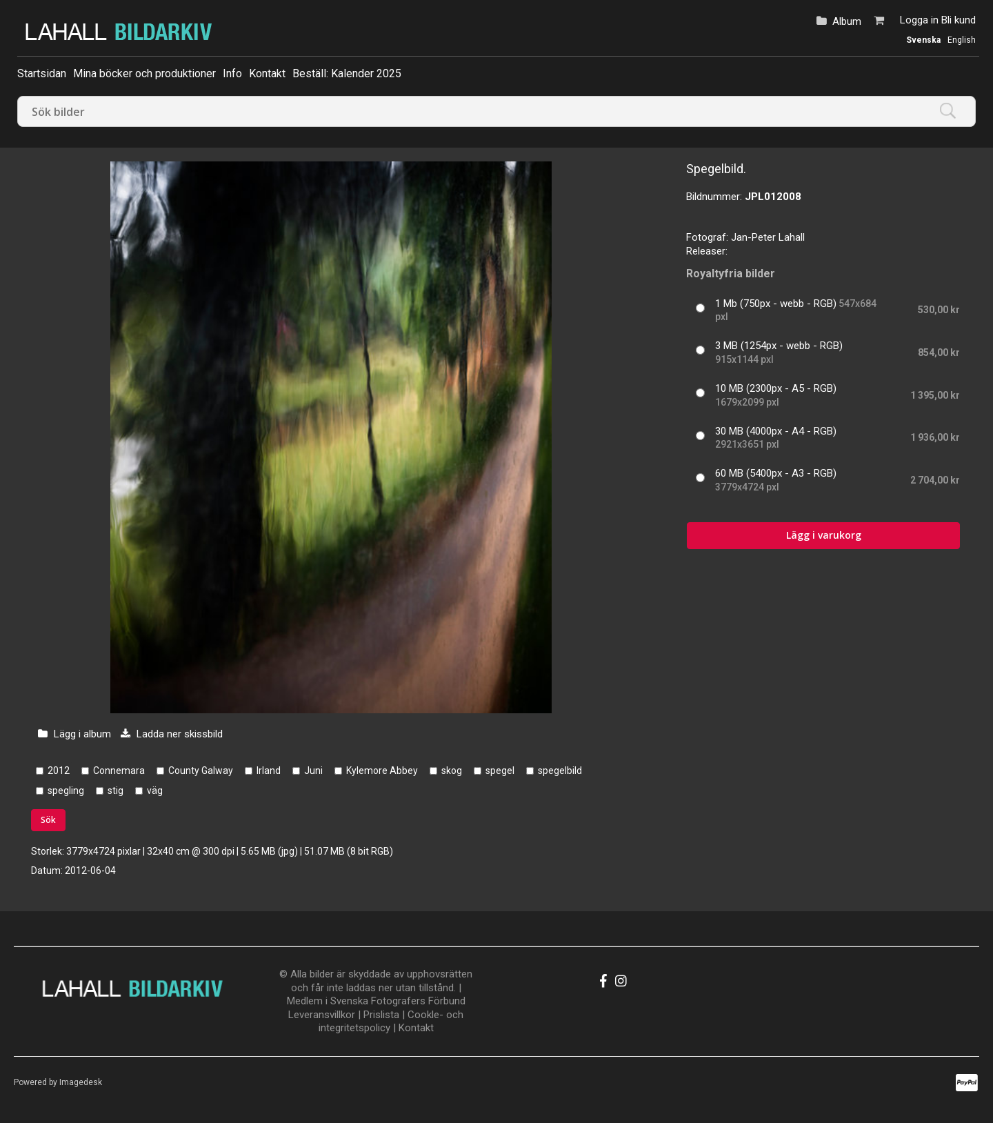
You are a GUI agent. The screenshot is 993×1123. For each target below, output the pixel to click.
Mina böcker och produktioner (144, 73)
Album (846, 21)
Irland (269, 770)
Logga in (919, 20)
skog (451, 770)
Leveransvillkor (321, 1014)
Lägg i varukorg (823, 534)
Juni (313, 770)
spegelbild (560, 770)
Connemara (119, 770)
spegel (499, 770)
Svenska (923, 40)
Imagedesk (80, 1082)
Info (232, 73)
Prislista (381, 1014)
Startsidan (41, 73)
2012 (59, 770)
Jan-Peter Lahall (768, 237)
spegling (66, 790)
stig (115, 790)
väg (155, 790)
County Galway (200, 770)
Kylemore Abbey (382, 770)
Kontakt (267, 73)
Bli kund (958, 20)
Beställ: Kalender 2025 (346, 73)
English (961, 40)
